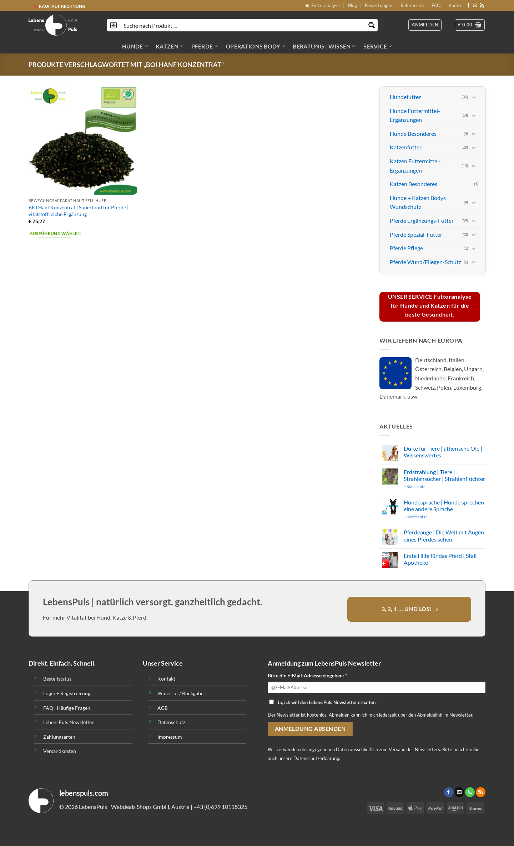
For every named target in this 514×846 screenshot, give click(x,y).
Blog (352, 5)
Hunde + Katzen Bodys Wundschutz (418, 202)
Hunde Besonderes (413, 133)
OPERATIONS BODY (255, 46)
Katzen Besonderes (413, 183)
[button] (470, 25)
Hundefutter (405, 96)
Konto (454, 5)
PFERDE (204, 46)
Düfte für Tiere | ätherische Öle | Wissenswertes (442, 451)
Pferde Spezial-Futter (416, 234)
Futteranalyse (322, 5)
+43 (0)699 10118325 (220, 806)
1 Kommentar (428, 486)
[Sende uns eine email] (475, 5)
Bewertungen (378, 5)
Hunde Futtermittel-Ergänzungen (415, 115)
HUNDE (135, 46)
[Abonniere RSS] (482, 5)
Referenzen (412, 5)
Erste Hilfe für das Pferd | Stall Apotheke (439, 559)
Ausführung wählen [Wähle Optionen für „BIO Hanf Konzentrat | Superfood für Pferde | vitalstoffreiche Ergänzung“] (55, 233)
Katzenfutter (406, 147)
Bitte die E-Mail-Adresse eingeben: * (307, 675)
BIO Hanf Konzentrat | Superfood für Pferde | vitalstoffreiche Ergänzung (78, 210)
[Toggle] (473, 96)
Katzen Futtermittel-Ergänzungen (415, 166)
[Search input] (243, 25)
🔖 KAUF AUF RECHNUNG (59, 6)
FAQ (436, 5)
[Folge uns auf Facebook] (468, 5)
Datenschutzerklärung (316, 758)
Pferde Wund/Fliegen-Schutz (425, 261)
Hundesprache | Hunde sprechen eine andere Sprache (443, 505)
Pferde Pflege (406, 248)
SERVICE (377, 46)
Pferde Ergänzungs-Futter (422, 220)
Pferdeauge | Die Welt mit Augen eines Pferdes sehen (443, 535)
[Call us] (470, 792)
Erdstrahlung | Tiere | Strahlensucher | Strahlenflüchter (444, 475)
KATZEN (169, 46)
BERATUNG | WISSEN (324, 46)
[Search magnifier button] (371, 25)
